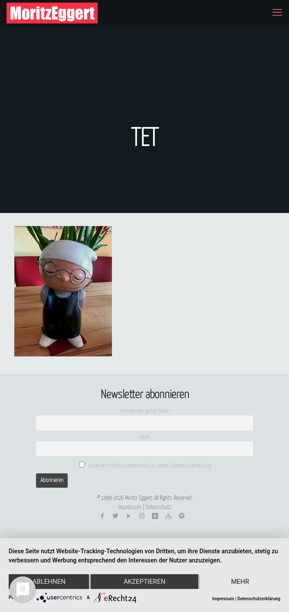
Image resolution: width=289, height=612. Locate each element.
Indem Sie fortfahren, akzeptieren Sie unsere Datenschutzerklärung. (145, 465)
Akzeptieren (144, 581)
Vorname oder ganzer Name (144, 411)
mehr (240, 581)
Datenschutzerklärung (258, 598)
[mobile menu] (277, 13)
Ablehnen (49, 581)
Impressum (129, 507)
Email (144, 437)
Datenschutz (158, 507)
